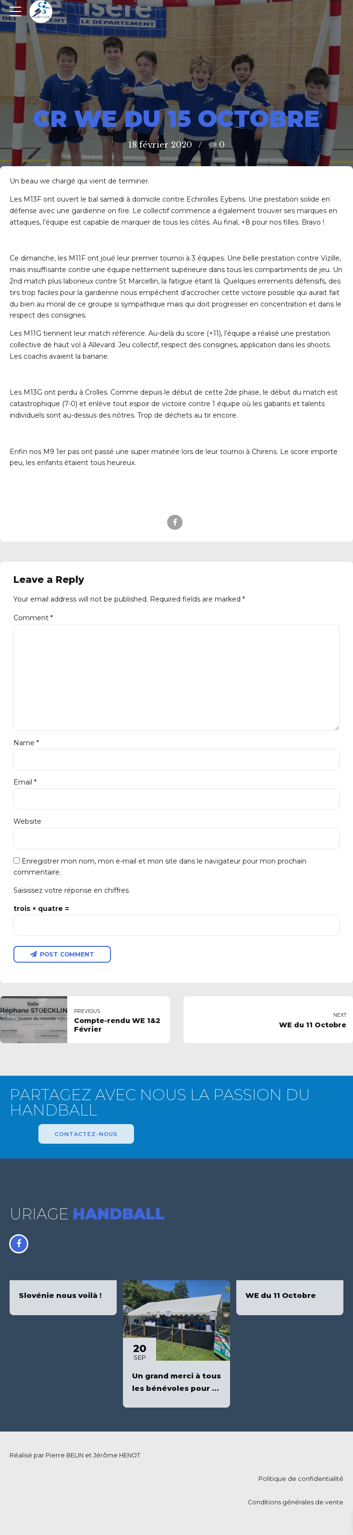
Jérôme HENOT (116, 1458)
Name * (26, 744)
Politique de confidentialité (300, 1481)
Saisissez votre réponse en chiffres (71, 892)
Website (27, 823)
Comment (33, 618)
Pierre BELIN (65, 1458)
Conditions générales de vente (295, 1505)
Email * (25, 784)
